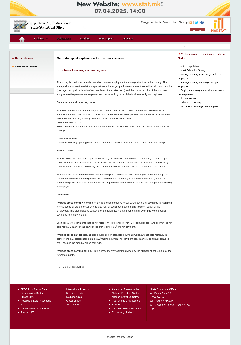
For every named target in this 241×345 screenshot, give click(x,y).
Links (174, 22)
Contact (166, 22)
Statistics (39, 38)
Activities (85, 38)
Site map (183, 22)
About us (128, 38)
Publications (64, 38)
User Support (106, 38)
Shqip (158, 22)
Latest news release (26, 66)
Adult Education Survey (193, 70)
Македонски (147, 22)
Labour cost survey (191, 102)
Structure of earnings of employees (199, 106)
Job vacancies (188, 98)
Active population (189, 66)
